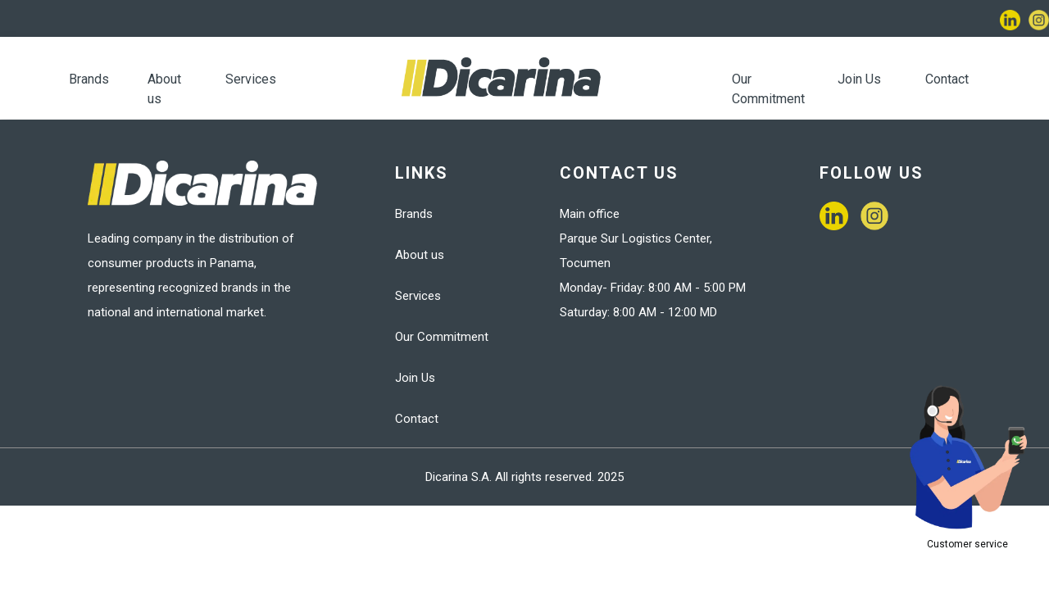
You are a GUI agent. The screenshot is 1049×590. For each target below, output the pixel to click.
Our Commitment (441, 336)
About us (419, 254)
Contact (947, 79)
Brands (89, 79)
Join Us (859, 79)
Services (250, 79)
